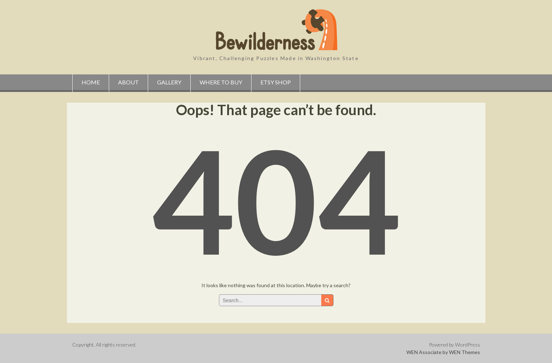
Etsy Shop (275, 82)
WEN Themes (464, 352)
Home (91, 82)
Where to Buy (221, 82)
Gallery (169, 82)
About (128, 82)
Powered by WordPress (454, 345)
